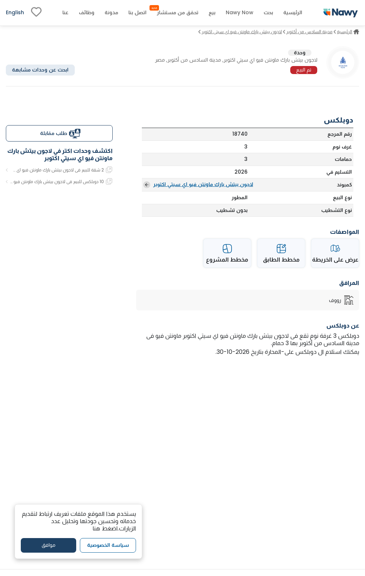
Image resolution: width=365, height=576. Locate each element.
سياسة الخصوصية (108, 545)
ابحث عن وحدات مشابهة (40, 69)
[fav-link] (36, 12)
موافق (48, 545)
